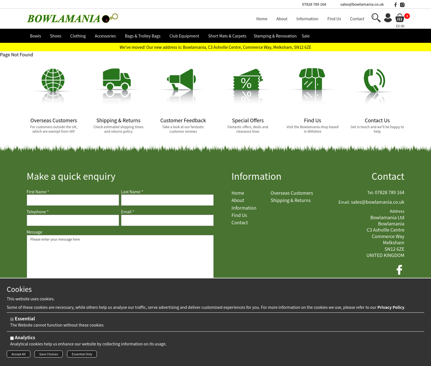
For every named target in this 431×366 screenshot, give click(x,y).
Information (256, 176)
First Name (38, 191)
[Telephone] (73, 220)
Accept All (19, 355)
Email (127, 211)
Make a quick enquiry (71, 176)
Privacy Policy (390, 309)
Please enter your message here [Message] (120, 263)
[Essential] (12, 321)
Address (397, 211)
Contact (388, 176)
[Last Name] (167, 200)
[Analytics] (12, 340)
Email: (344, 202)
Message (35, 232)
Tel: (370, 192)
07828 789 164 (314, 4)
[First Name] (73, 200)
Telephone (38, 211)
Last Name (132, 191)
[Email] (167, 220)
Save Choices (48, 355)
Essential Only (82, 355)
